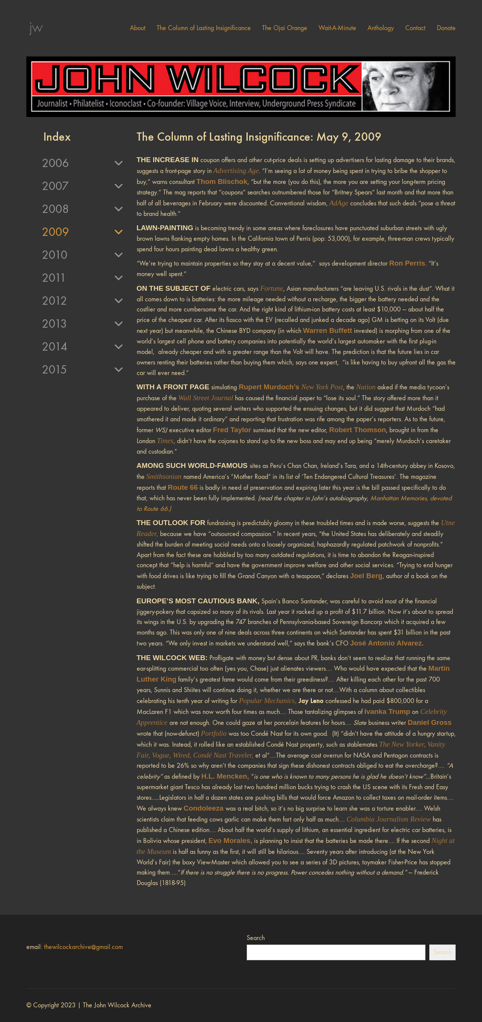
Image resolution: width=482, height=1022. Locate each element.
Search (256, 938)
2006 (83, 163)
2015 (83, 370)
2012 (83, 301)
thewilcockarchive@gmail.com (83, 947)
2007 (83, 186)
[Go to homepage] (35, 28)
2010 (83, 255)
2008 (83, 209)
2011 (83, 278)
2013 (83, 324)
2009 (83, 232)
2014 (83, 347)
